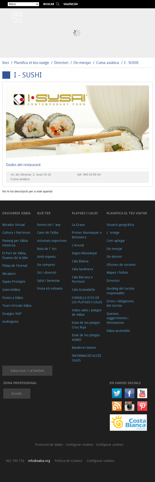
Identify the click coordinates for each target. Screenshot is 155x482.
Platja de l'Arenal (14, 265)
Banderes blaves (84, 347)
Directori (61, 62)
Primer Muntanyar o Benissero (87, 234)
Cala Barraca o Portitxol (82, 279)
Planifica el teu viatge (31, 62)
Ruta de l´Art (47, 248)
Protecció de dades (49, 444)
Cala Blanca (80, 261)
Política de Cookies (68, 460)
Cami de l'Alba (47, 232)
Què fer (44, 213)
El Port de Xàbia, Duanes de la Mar (15, 255)
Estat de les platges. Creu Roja (86, 324)
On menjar (82, 62)
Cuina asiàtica (107, 62)
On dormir (114, 256)
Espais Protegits (13, 281)
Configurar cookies (80, 444)
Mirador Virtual (13, 224)
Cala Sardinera (82, 269)
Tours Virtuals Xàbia (16, 305)
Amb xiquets (46, 256)
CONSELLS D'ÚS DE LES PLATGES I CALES (87, 299)
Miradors (9, 273)
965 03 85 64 (92, 174)
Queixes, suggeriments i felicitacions (117, 318)
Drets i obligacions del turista (120, 303)
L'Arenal (78, 245)
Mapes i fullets (117, 272)
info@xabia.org (39, 460)
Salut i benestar (48, 280)
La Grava (78, 224)
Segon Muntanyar (84, 253)
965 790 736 (15, 460)
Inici (5, 62)
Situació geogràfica (120, 224)
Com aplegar (116, 240)
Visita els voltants (50, 288)
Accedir (16, 393)
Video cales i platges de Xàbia (86, 312)
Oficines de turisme (121, 264)
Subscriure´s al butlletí (27, 370)
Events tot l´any (48, 224)
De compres (46, 264)
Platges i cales (85, 213)
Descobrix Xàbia (16, 213)
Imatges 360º (12, 313)
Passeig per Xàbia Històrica (15, 242)
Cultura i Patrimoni (16, 232)
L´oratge (113, 232)
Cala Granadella (83, 289)
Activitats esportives (52, 240)
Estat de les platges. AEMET (86, 337)
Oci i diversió (46, 272)
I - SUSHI (131, 62)
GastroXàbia (11, 289)
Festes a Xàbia (12, 297)
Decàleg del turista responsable (120, 290)
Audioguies (10, 321)
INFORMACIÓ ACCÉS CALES (86, 357)
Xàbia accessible (118, 330)
